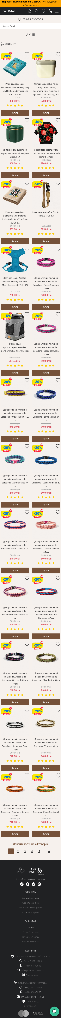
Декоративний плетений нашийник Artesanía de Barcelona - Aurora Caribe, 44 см (15, 481)
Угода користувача (30, 912)
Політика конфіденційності (30, 907)
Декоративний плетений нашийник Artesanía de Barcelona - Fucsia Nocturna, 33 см (46, 283)
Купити (15, 113)
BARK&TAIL (9, 11)
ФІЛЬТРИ (10, 43)
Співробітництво (30, 932)
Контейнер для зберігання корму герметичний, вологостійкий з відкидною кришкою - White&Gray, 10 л (46, 89)
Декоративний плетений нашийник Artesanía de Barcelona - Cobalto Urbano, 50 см (46, 481)
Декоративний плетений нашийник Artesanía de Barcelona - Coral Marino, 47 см (15, 545)
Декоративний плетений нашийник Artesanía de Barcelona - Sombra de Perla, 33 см (15, 744)
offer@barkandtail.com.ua (32, 970)
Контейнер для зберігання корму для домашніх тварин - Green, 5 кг (15, 153)
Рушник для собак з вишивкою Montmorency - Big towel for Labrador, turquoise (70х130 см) (15, 89)
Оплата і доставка (30, 898)
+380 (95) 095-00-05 (32, 19)
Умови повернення (30, 903)
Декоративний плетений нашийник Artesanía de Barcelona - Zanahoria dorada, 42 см (15, 810)
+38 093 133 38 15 (32, 966)
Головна (5, 26)
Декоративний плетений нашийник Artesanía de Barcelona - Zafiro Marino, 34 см (46, 415)
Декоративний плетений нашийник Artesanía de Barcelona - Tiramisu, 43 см (46, 742)
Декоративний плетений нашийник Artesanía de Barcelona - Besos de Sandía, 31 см (46, 349)
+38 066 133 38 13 (32, 992)
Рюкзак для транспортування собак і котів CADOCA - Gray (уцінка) (15, 347)
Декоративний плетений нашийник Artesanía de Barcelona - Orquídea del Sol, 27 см (15, 415)
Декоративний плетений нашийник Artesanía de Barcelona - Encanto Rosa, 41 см (15, 612)
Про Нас (30, 927)
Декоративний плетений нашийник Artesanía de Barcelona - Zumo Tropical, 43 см (46, 810)
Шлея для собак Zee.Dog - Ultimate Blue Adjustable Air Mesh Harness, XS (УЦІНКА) (15, 281)
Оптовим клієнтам (30, 937)
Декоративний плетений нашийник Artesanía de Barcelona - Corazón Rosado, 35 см (46, 546)
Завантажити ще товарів (30, 844)
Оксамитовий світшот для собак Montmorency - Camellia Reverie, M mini (46, 153)
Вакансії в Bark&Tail (30, 942)
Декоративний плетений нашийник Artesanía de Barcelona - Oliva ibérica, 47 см (46, 676)
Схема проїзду (32, 975)
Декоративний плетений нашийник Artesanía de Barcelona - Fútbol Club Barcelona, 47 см (46, 612)
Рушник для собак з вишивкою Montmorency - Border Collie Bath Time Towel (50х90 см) (15, 217)
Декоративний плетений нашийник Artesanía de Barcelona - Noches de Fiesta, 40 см (15, 678)
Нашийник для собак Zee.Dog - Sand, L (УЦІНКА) (46, 214)
